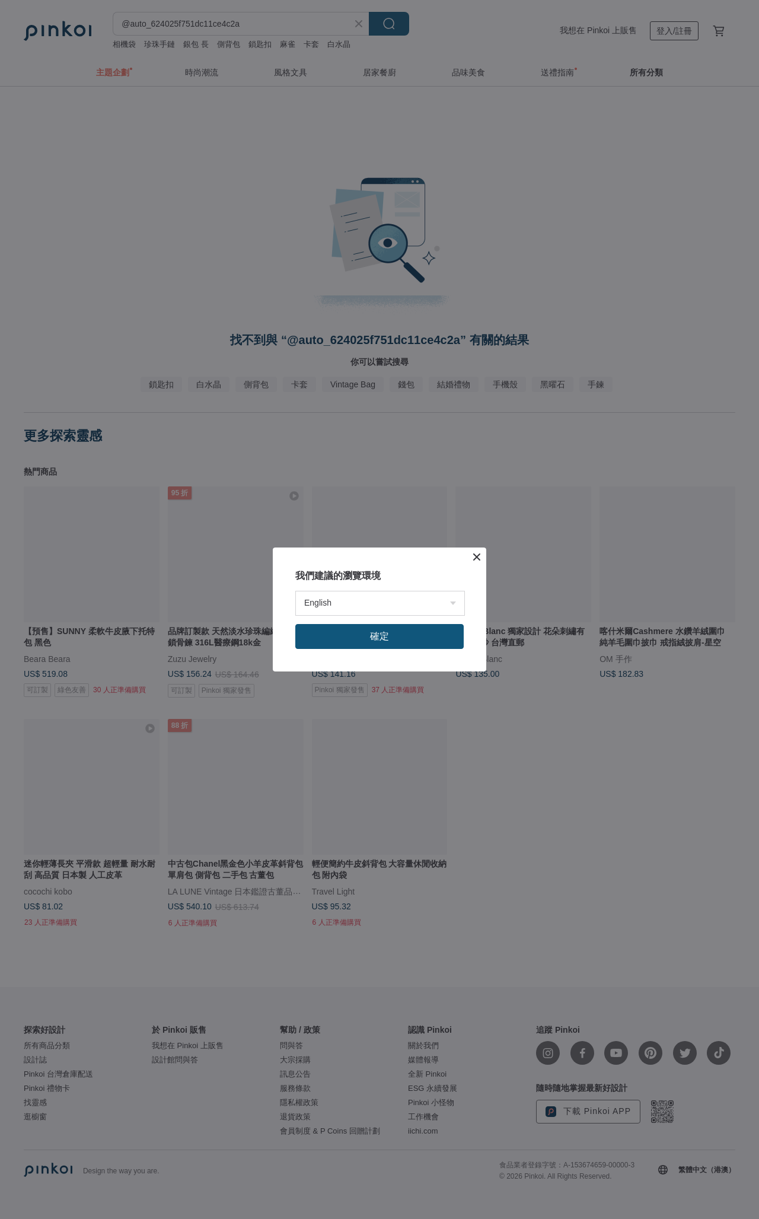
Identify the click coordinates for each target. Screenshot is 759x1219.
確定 (379, 636)
